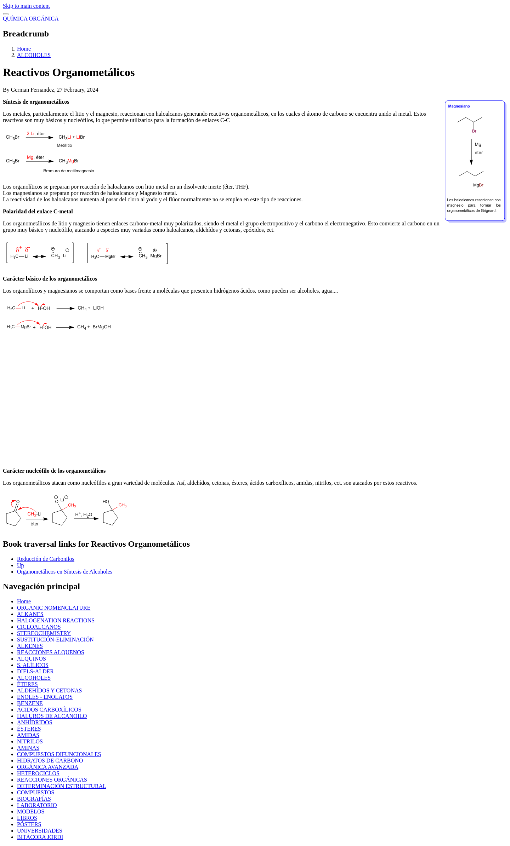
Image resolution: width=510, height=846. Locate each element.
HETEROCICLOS (38, 773)
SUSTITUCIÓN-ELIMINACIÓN (55, 640)
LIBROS (27, 818)
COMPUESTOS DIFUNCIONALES (59, 754)
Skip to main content (26, 6)
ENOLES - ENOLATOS (45, 697)
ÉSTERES (29, 729)
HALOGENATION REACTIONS (56, 620)
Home (24, 49)
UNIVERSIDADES (39, 831)
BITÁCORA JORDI (40, 837)
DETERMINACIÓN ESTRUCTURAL (61, 786)
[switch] (5, 14)
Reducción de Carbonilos (45, 559)
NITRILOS (30, 741)
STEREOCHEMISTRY (44, 633)
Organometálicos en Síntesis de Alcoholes (64, 572)
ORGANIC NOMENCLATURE (54, 608)
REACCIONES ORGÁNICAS (52, 780)
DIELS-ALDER (35, 671)
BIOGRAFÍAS (34, 799)
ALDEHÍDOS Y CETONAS (49, 690)
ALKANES (30, 614)
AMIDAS (28, 735)
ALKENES (30, 646)
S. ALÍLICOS (33, 665)
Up (20, 565)
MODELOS (30, 811)
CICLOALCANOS (39, 627)
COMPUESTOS (36, 792)
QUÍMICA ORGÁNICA (31, 19)
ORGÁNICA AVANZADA (47, 767)
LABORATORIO (37, 805)
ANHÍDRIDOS (34, 722)
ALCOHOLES (34, 55)
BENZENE (30, 703)
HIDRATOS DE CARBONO (50, 761)
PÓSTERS (29, 824)
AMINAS (28, 748)
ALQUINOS (31, 659)
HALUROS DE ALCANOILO (52, 716)
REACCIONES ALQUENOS (50, 652)
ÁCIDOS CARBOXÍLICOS (49, 710)
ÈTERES (27, 684)
